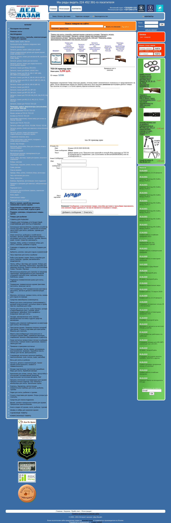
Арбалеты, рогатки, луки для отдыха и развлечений (28, 252)
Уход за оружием (15, 170)
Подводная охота (16, 188)
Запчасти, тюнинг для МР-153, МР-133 (23, 90)
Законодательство (101, 16)
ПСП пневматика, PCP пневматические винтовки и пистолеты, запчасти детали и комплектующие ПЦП (28, 290)
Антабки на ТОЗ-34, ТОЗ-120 (19, 116)
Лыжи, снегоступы (16, 178)
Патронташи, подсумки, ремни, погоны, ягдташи (26, 164)
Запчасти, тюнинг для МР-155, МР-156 (23, 92)
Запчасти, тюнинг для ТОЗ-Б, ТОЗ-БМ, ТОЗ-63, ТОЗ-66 (28, 125)
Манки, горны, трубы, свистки (20, 41)
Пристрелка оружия (16, 151)
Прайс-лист (76, 511)
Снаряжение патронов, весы (19, 137)
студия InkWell (96, 522)
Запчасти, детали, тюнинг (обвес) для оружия (25, 49)
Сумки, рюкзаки (15, 167)
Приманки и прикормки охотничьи (22, 346)
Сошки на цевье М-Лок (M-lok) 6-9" (146, 161)
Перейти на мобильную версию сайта (85, 513)
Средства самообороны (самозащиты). (24, 300)
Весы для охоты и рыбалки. (20, 360)
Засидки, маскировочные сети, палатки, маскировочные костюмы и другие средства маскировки (26, 318)
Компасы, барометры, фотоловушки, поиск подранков (28, 181)
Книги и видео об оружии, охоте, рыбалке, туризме (28, 407)
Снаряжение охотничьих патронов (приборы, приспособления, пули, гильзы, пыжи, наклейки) (27, 356)
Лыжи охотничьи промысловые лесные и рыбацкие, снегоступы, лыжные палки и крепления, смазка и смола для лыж (29, 341)
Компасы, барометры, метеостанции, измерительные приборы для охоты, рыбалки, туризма (27, 387)
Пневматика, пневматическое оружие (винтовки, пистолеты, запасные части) (27, 285)
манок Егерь (64, 28)
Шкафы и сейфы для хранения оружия (24, 410)
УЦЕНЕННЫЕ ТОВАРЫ (18, 413)
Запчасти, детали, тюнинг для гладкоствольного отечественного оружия (95, 47)
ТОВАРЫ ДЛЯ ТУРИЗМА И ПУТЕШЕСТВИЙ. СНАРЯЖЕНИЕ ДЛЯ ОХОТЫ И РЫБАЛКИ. (26, 223)
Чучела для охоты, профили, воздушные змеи (25, 44)
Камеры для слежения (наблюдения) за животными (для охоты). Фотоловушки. (29, 324)
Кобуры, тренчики (16, 162)
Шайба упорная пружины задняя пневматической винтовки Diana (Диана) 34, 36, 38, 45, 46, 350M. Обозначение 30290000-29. (148, 80)
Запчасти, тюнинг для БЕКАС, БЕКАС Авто (24, 70)
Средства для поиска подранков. (22, 400)
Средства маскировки (17, 47)
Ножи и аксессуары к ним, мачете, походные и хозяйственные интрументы (25, 140)
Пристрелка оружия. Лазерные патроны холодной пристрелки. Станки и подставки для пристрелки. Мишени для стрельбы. (28, 329)
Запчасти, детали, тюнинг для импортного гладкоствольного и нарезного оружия (24, 133)
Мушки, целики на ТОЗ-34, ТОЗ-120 (22, 113)
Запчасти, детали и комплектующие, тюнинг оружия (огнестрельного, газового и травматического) (26, 364)
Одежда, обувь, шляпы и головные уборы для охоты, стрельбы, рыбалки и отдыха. (27, 243)
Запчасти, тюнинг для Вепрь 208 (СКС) (23, 68)
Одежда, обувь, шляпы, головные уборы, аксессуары (27, 173)
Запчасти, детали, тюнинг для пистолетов (24, 61)
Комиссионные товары (17, 197)
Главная (53, 9)
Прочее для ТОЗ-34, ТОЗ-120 (19, 123)
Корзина (67, 511)
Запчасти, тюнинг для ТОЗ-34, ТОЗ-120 (23, 104)
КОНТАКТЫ (76, 9)
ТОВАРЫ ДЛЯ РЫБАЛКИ (19, 219)
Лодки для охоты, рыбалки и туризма (23, 392)
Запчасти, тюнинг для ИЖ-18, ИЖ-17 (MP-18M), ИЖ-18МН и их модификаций (26, 74)
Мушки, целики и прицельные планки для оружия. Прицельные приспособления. (28, 403)
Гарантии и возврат (82, 16)
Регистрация (64, 9)
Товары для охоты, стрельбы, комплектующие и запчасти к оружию (75, 34)
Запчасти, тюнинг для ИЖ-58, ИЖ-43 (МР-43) (25, 84)
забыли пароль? (151, 30)
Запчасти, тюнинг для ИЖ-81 (19, 87)
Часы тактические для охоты (19, 175)
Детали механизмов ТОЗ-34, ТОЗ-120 (22, 110)
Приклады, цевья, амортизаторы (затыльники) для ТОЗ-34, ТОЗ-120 (81, 38)
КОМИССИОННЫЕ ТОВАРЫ (20, 416)
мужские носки (87, 520)
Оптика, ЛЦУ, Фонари (17, 144)
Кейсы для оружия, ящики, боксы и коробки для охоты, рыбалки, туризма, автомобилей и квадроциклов (27, 259)
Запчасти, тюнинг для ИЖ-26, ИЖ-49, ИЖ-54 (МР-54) (27, 77)
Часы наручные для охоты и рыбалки (23, 255)
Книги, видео (14, 195)
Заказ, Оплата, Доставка (61, 16)
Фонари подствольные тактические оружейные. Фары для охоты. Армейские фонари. (27, 370)
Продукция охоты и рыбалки (19, 200)
